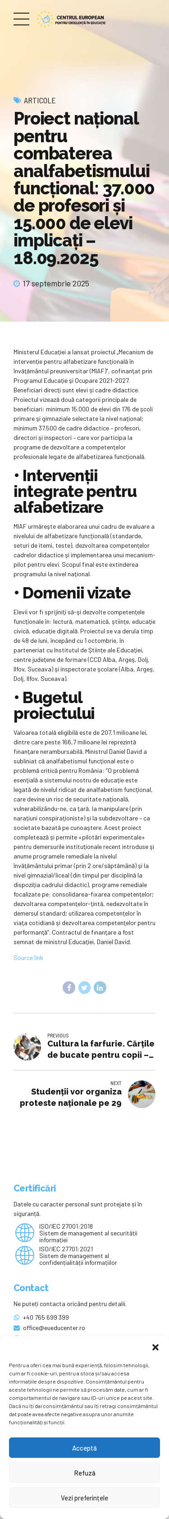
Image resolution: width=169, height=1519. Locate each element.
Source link (28, 957)
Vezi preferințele (84, 1498)
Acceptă (84, 1448)
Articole (40, 100)
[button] (155, 1347)
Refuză (85, 1473)
